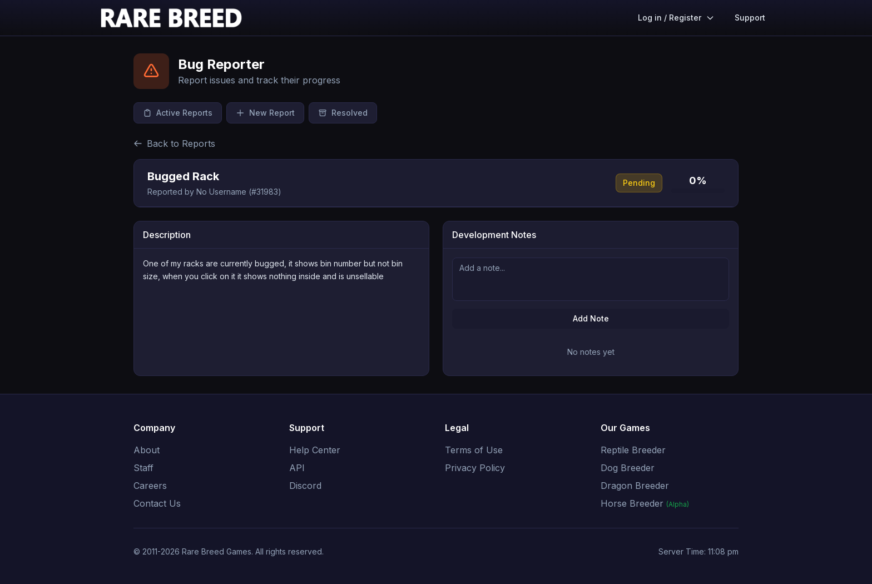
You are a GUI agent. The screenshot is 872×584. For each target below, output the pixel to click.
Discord (305, 485)
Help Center (314, 450)
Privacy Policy (475, 467)
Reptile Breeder (633, 450)
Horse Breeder (645, 503)
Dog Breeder (628, 467)
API (297, 467)
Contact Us (157, 503)
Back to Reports (174, 143)
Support (750, 17)
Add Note (591, 318)
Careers (150, 485)
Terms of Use (474, 450)
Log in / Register (676, 17)
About (146, 450)
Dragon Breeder (635, 485)
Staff (143, 467)
